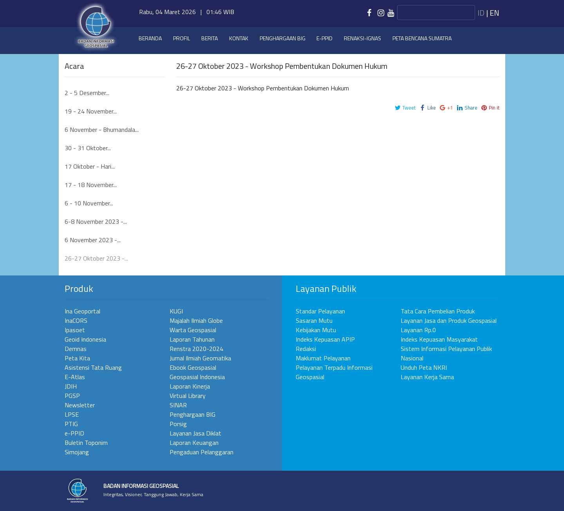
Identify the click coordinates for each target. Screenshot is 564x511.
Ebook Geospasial (193, 367)
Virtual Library (188, 395)
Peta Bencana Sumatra (422, 38)
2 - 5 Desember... (87, 92)
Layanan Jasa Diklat (195, 433)
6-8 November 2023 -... (96, 221)
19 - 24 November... (91, 111)
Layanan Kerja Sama (427, 376)
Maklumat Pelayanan (323, 358)
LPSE (72, 414)
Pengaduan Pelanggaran (201, 452)
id (480, 13)
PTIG (71, 423)
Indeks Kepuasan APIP (325, 339)
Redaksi (306, 348)
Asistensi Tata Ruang (93, 367)
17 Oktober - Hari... (90, 166)
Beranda (150, 38)
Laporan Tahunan (192, 339)
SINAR (178, 405)
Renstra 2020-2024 (196, 348)
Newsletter (80, 405)
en (494, 13)
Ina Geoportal (82, 311)
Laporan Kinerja (190, 386)
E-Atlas (75, 376)
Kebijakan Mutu (316, 330)
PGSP (72, 395)
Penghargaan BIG (283, 38)
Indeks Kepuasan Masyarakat (439, 339)
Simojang (77, 452)
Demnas (76, 348)
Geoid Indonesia (85, 339)
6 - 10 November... (89, 203)
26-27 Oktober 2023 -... (96, 258)
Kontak (238, 38)
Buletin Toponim (86, 442)
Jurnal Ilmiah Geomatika (200, 358)
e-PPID (324, 38)
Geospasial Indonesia (197, 376)
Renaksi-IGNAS (362, 38)
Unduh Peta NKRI (424, 367)
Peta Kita (77, 358)
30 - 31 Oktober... (88, 148)
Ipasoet (75, 330)
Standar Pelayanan (320, 311)
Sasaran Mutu (314, 320)
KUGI (176, 311)
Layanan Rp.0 (418, 330)
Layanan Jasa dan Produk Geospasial (449, 320)
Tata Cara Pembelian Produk (438, 311)
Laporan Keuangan (194, 442)
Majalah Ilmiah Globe (196, 320)
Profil (181, 38)
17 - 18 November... (91, 184)
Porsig (178, 423)
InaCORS (76, 320)
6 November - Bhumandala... (102, 129)
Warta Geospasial (193, 330)
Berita (209, 38)
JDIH (71, 386)
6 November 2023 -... (93, 240)
